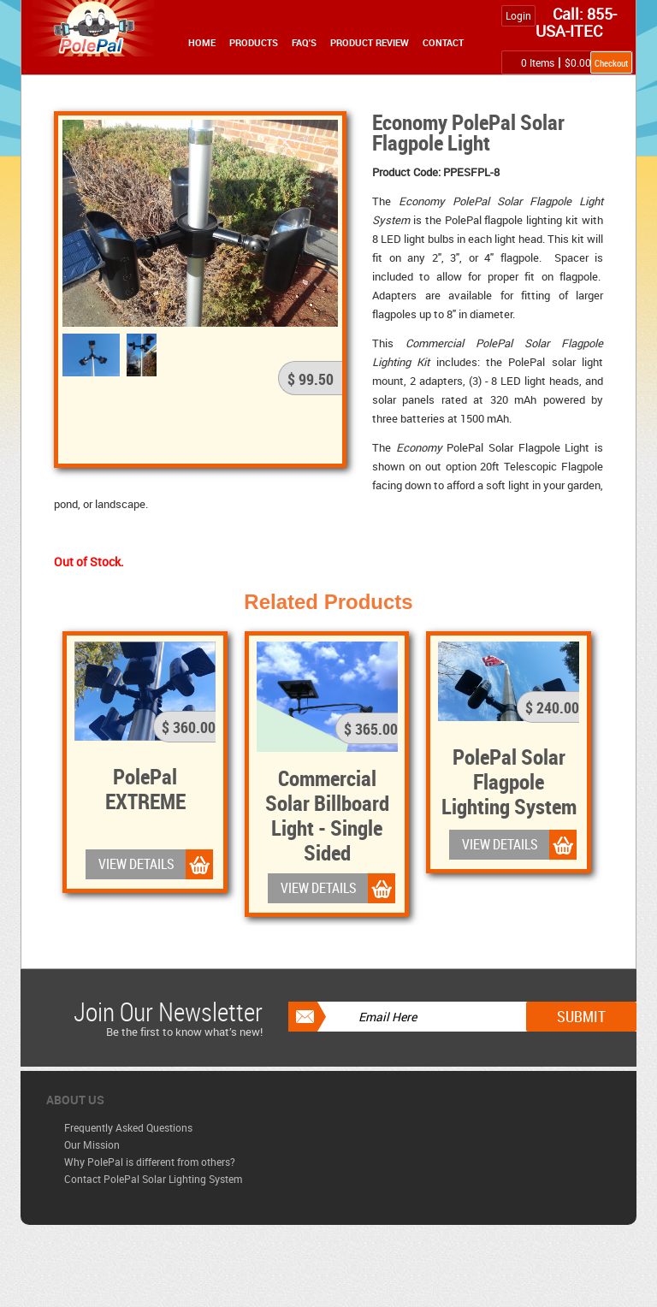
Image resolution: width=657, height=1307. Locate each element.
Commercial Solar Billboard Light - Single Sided (327, 814)
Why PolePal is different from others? (149, 1161)
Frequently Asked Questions (128, 1127)
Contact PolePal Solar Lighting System (153, 1179)
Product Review (369, 42)
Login (518, 15)
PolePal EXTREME (145, 788)
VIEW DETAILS (136, 864)
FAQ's (304, 42)
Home (202, 42)
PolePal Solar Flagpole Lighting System (509, 781)
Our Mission (92, 1144)
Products (253, 42)
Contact (443, 42)
